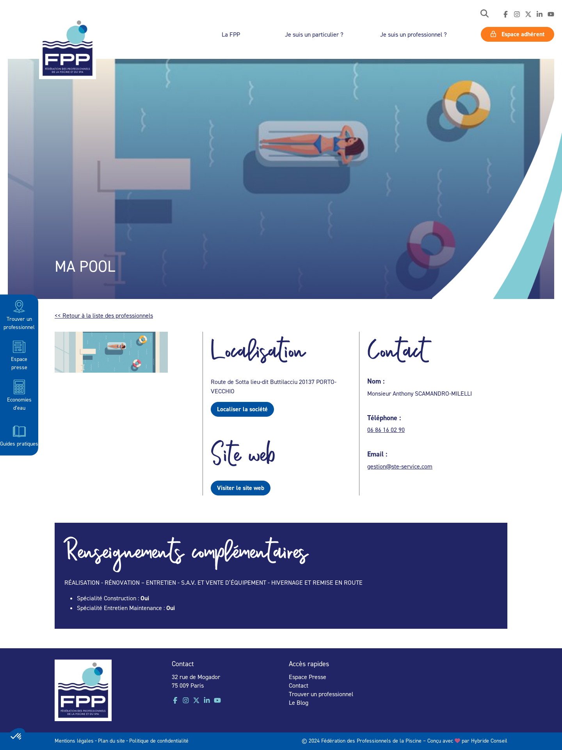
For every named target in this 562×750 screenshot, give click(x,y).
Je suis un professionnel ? (413, 34)
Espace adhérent (517, 34)
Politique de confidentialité (159, 740)
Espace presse (19, 354)
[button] (484, 14)
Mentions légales (74, 740)
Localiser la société (242, 409)
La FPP (231, 34)
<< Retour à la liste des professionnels (104, 315)
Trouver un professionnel (19, 314)
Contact (298, 685)
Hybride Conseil (489, 740)
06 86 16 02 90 (386, 429)
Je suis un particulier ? (314, 34)
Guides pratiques (19, 435)
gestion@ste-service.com (399, 466)
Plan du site (111, 740)
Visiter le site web (240, 488)
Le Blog (298, 702)
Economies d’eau (19, 394)
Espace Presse (307, 677)
